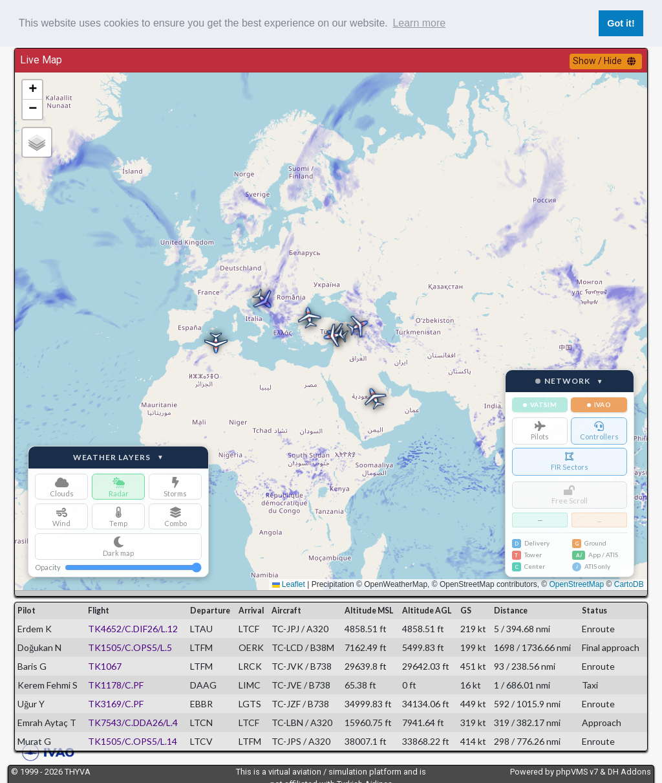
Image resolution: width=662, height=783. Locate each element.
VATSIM (540, 404)
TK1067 (105, 666)
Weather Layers (118, 457)
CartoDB (629, 584)
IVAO (599, 404)
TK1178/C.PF (116, 684)
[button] (332, 336)
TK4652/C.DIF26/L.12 (133, 628)
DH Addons (629, 772)
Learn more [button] (418, 22)
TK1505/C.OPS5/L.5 (130, 647)
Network (569, 381)
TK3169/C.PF (116, 703)
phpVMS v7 (577, 772)
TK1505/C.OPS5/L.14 (132, 741)
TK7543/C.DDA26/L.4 (133, 722)
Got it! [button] (620, 23)
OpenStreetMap (577, 584)
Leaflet (288, 584)
